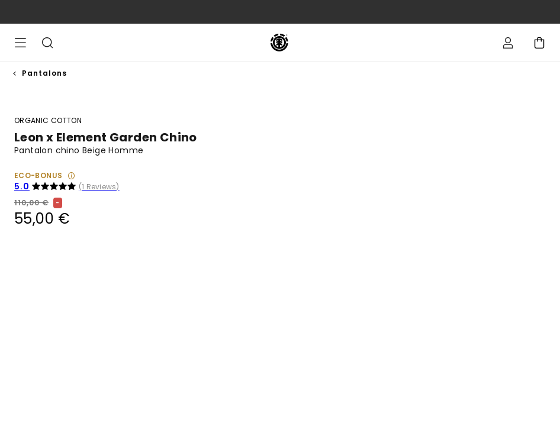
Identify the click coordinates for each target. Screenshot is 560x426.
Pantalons (44, 73)
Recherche (47, 43)
